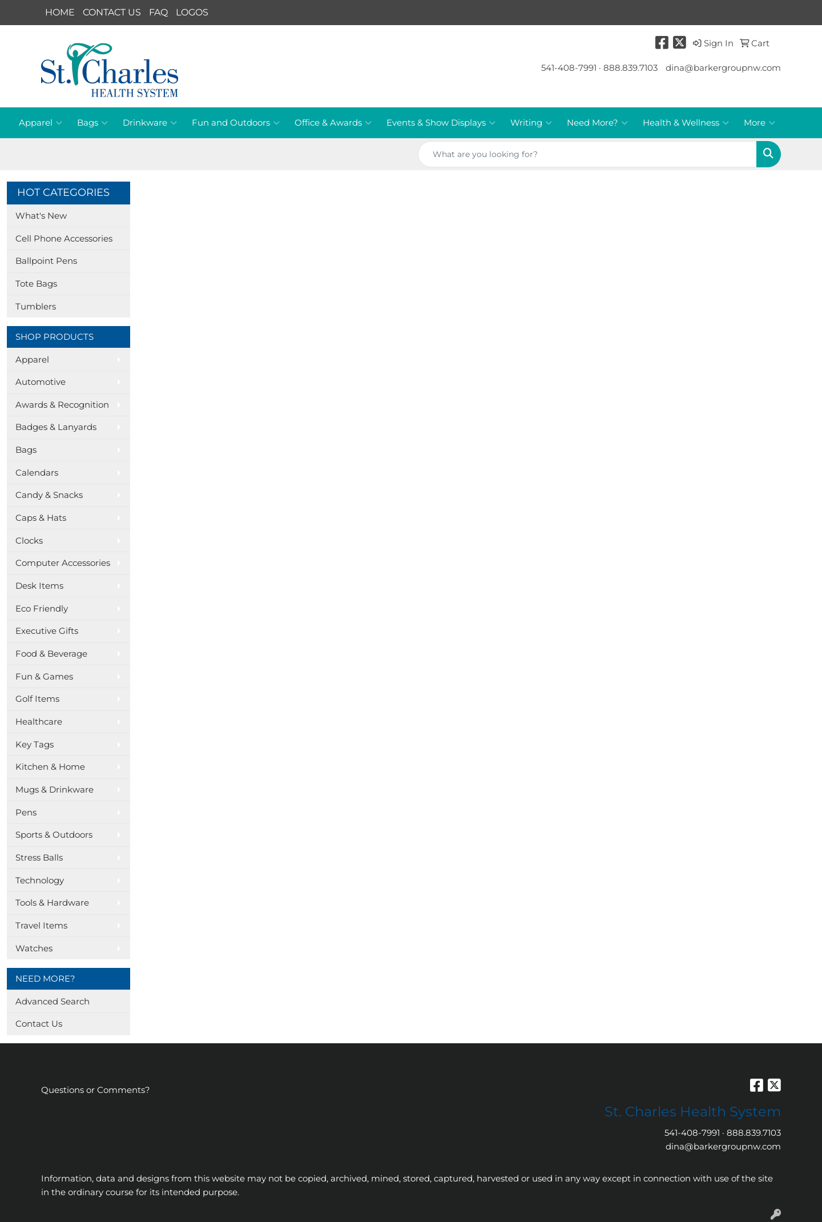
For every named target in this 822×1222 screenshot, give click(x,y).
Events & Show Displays (440, 123)
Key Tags (34, 744)
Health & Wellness (686, 123)
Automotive (40, 382)
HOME (60, 12)
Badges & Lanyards (55, 427)
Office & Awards (333, 123)
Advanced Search (52, 1001)
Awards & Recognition (62, 405)
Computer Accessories (62, 563)
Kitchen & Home (50, 767)
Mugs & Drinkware (54, 790)
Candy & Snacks (49, 495)
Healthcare (38, 722)
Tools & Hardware (52, 903)
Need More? (597, 123)
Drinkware (150, 123)
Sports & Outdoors (53, 835)
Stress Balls (39, 858)
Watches (34, 948)
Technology (39, 880)
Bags (92, 123)
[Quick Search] (587, 154)
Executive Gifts (46, 631)
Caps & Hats (40, 518)
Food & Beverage (51, 654)
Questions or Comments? (95, 1090)
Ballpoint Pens (46, 261)
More (759, 123)
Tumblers (35, 307)
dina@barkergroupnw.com (723, 68)
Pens (26, 812)
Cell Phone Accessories (63, 239)
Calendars (36, 473)
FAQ (158, 12)
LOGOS (192, 12)
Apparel (40, 123)
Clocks (29, 541)
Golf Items (37, 699)
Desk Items (39, 586)
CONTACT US (112, 12)
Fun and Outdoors (236, 123)
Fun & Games (44, 677)
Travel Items (41, 925)
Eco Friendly (41, 609)
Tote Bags (36, 284)
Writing (531, 123)
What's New (41, 216)
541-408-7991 (569, 68)
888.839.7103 (630, 68)
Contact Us (38, 1024)
